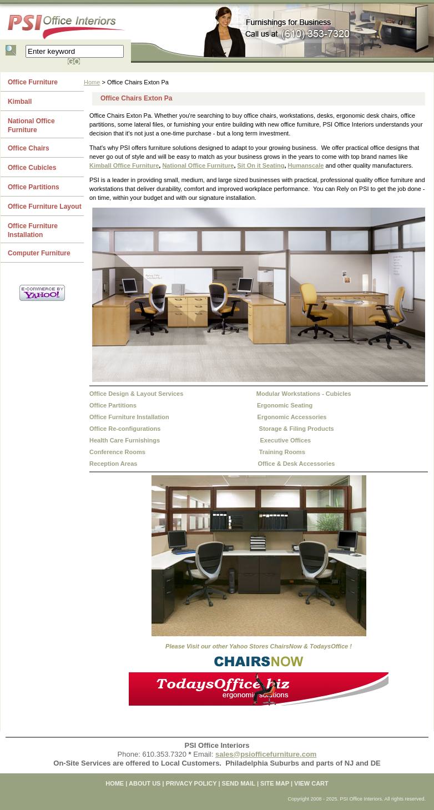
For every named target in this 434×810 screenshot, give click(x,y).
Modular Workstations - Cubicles (303, 393)
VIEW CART (311, 783)
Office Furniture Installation (129, 417)
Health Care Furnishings (124, 440)
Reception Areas (113, 463)
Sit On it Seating (261, 165)
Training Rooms (282, 452)
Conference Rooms (117, 452)
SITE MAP (274, 783)
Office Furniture (33, 82)
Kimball (20, 101)
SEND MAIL (238, 783)
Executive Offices (285, 440)
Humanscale (306, 165)
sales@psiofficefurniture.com (265, 754)
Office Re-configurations (124, 428)
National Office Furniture (198, 165)
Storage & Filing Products (296, 428)
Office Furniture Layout (45, 206)
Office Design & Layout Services (136, 393)
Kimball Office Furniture (124, 165)
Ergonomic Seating (284, 405)
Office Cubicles (32, 168)
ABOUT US (144, 783)
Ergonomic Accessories (292, 417)
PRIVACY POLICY (191, 783)
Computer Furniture (39, 253)
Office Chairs (28, 148)
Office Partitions (113, 405)
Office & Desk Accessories (296, 463)
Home (92, 82)
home (114, 783)
